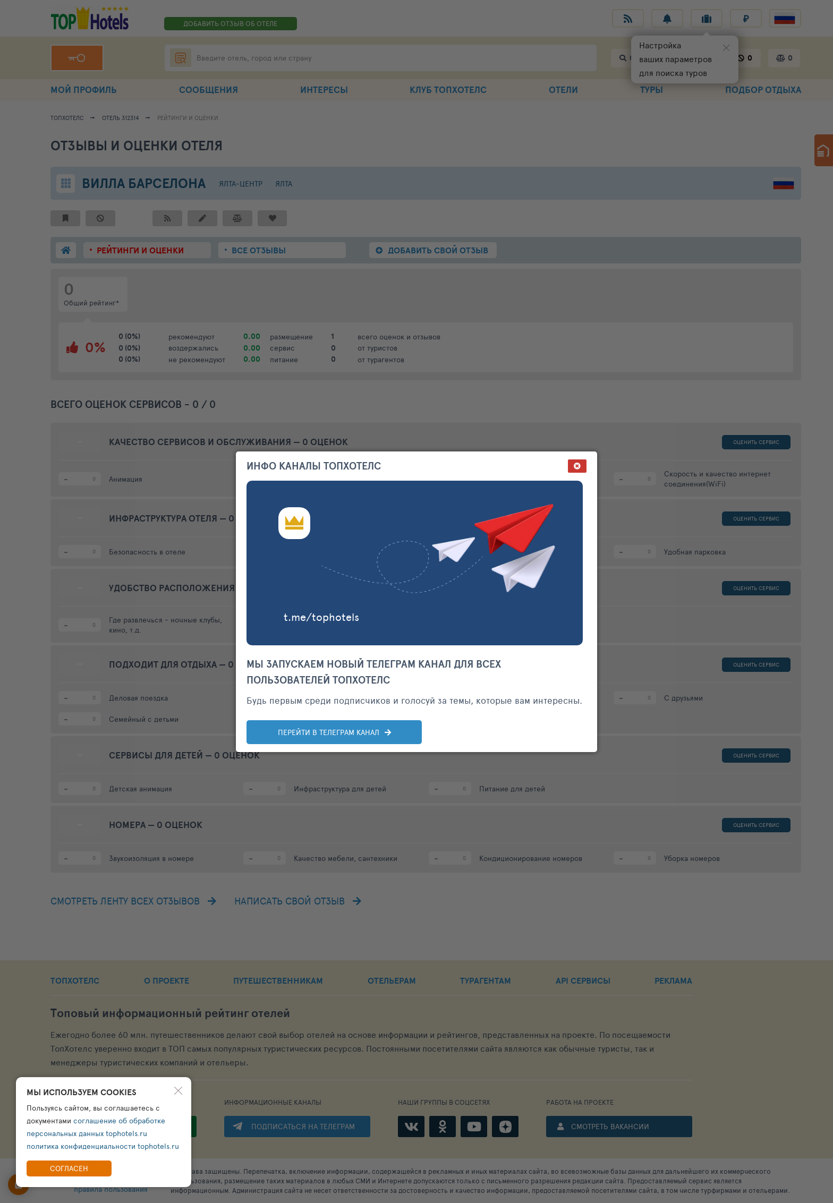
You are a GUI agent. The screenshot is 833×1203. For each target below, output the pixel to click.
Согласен (69, 1168)
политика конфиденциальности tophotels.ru (103, 1146)
